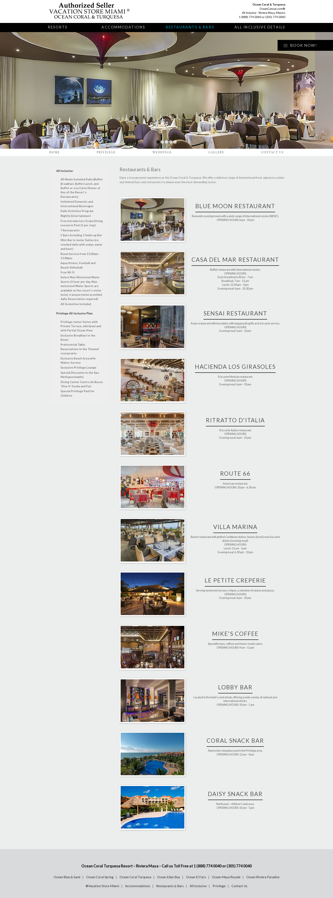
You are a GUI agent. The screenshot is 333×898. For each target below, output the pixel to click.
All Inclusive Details (259, 27)
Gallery (216, 152)
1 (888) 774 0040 (250, 17)
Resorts (58, 27)
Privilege (106, 152)
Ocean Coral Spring (100, 877)
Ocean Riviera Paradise (262, 877)
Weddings (162, 152)
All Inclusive (198, 886)
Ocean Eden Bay (168, 877)
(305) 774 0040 (275, 17)
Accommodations (123, 27)
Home (54, 152)
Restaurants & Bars (190, 27)
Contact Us (272, 152)
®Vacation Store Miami (102, 886)
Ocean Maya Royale (226, 877)
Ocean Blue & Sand (67, 877)
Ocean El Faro (196, 877)
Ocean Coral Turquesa (135, 877)
